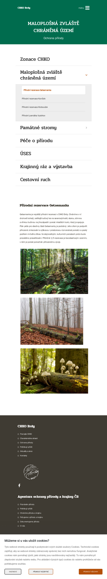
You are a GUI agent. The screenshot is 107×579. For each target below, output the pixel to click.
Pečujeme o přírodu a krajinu (31, 517)
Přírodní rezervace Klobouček (35, 107)
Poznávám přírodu (27, 504)
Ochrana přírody (26, 442)
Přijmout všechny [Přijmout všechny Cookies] (90, 572)
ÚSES (25, 153)
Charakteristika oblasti (28, 438)
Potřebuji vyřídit (26, 447)
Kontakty (23, 455)
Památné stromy (38, 127)
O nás (22, 526)
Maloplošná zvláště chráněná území (41, 75)
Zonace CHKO (35, 59)
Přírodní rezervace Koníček (34, 98)
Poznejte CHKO (26, 434)
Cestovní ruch (35, 179)
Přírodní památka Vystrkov (33, 115)
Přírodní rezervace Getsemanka (37, 90)
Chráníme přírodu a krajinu (30, 513)
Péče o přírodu (36, 140)
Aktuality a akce (26, 451)
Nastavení (13, 572)
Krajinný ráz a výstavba (46, 166)
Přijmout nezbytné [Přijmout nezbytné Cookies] (41, 572)
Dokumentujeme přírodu (29, 521)
